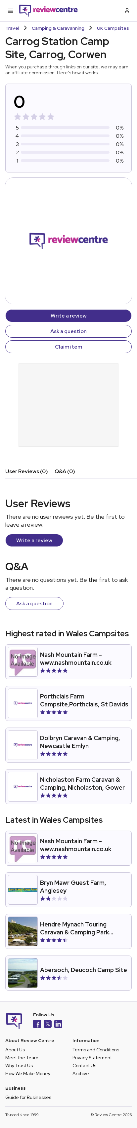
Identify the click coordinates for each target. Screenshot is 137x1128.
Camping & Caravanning (58, 28)
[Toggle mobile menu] (10, 10)
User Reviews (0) (26, 471)
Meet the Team (21, 1058)
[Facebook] (37, 1025)
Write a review (69, 315)
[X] (48, 1025)
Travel (12, 28)
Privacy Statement (92, 1058)
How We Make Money (27, 1073)
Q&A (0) (65, 471)
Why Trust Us (19, 1066)
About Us (15, 1050)
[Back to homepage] (48, 10)
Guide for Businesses (28, 1097)
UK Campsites (113, 28)
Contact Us (84, 1066)
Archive (80, 1073)
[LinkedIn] (58, 1025)
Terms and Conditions (95, 1050)
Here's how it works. (78, 73)
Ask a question (68, 331)
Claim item (68, 346)
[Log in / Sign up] (126, 10)
